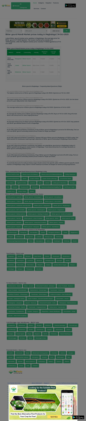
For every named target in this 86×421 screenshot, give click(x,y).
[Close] (74, 387)
